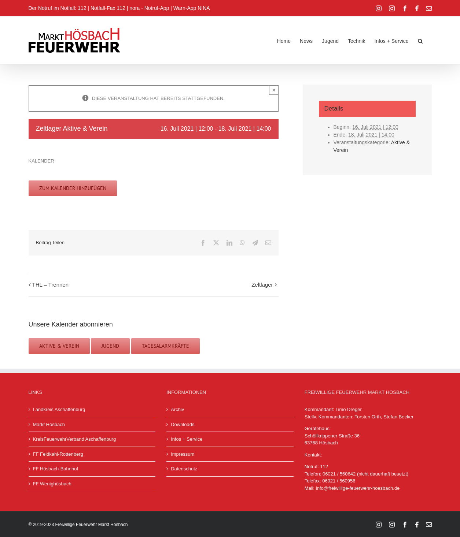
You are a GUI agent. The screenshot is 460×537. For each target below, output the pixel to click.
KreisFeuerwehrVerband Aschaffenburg (74, 439)
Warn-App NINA (191, 8)
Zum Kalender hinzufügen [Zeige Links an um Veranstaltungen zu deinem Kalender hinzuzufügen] (72, 188)
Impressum (182, 454)
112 (324, 466)
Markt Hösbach (49, 424)
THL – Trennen (50, 284)
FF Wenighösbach (52, 483)
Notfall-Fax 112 (108, 8)
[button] (420, 40)
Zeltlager (262, 284)
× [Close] (274, 90)
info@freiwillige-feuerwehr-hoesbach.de (358, 488)
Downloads (182, 424)
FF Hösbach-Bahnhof (55, 468)
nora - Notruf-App (149, 8)
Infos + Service (186, 439)
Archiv (177, 409)
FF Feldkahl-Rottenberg (58, 454)
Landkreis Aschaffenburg (59, 409)
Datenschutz (184, 468)
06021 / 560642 (339, 474)
